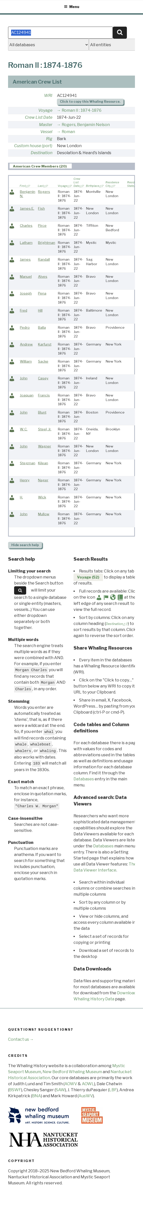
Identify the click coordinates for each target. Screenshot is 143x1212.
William (26, 361)
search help (25, 545)
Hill (40, 310)
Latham (26, 243)
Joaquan (26, 395)
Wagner (44, 446)
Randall (44, 259)
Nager (43, 480)
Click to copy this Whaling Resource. (90, 101)
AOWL (88, 1083)
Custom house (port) (33, 145)
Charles (26, 225)
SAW (60, 1089)
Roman (68, 131)
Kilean (43, 463)
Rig (49, 138)
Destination (41, 152)
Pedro (25, 327)
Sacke (43, 361)
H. (21, 497)
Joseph (26, 293)
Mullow (43, 514)
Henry (24, 480)
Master (45, 124)
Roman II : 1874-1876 (81, 110)
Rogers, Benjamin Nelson (86, 124)
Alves (42, 276)
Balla (42, 327)
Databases (84, 779)
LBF (113, 1089)
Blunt (42, 412)
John (23, 378)
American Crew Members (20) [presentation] (40, 166)
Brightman (46, 243)
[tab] (41, 166)
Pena (42, 293)
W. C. (23, 429)
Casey (43, 378)
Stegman (27, 463)
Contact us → (21, 1039)
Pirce (42, 225)
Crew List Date (38, 117)
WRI (48, 95)
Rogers (44, 192)
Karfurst (44, 344)
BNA (36, 1095)
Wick (42, 497)
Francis (44, 395)
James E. (27, 208)
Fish (41, 208)
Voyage (45, 110)
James (25, 259)
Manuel (26, 276)
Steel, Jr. (44, 429)
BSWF (15, 1089)
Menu (71, 7)
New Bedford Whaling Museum (72, 1071)
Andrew (26, 344)
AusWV (86, 1095)
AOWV (70, 1083)
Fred (23, 310)
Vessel (46, 131)
